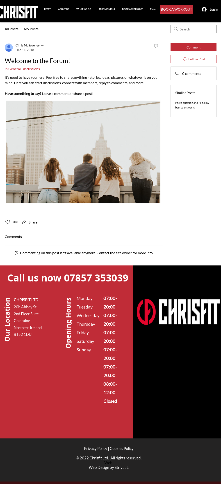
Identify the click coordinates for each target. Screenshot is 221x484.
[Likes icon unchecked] (8, 222)
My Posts (31, 29)
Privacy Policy (95, 448)
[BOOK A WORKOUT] (176, 9)
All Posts (11, 29)
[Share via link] (29, 222)
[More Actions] (160, 45)
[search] (193, 29)
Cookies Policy (122, 448)
